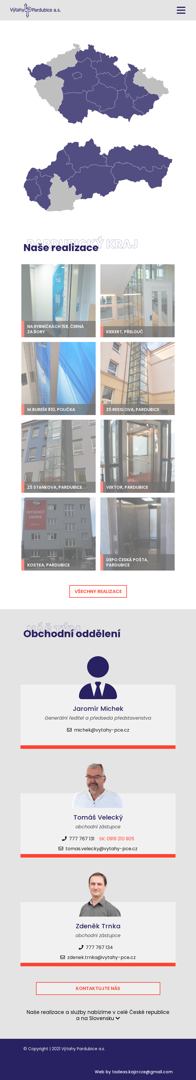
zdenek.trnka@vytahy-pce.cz (98, 957)
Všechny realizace (98, 591)
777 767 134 (96, 947)
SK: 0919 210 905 (116, 838)
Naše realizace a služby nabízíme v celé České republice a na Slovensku (98, 1015)
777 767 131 (78, 838)
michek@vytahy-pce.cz (98, 730)
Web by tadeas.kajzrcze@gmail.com (134, 1072)
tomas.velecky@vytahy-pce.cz (98, 848)
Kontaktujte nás (98, 988)
